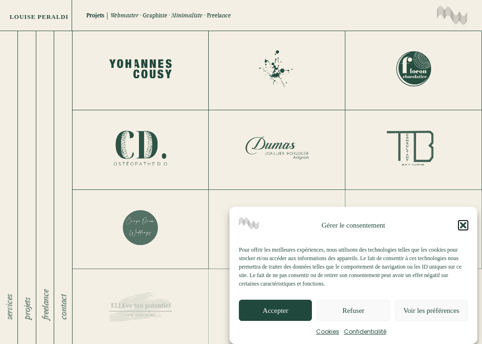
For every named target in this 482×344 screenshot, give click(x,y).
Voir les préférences (431, 313)
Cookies (327, 334)
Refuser (354, 313)
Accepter (275, 313)
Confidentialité (365, 334)
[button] (463, 228)
